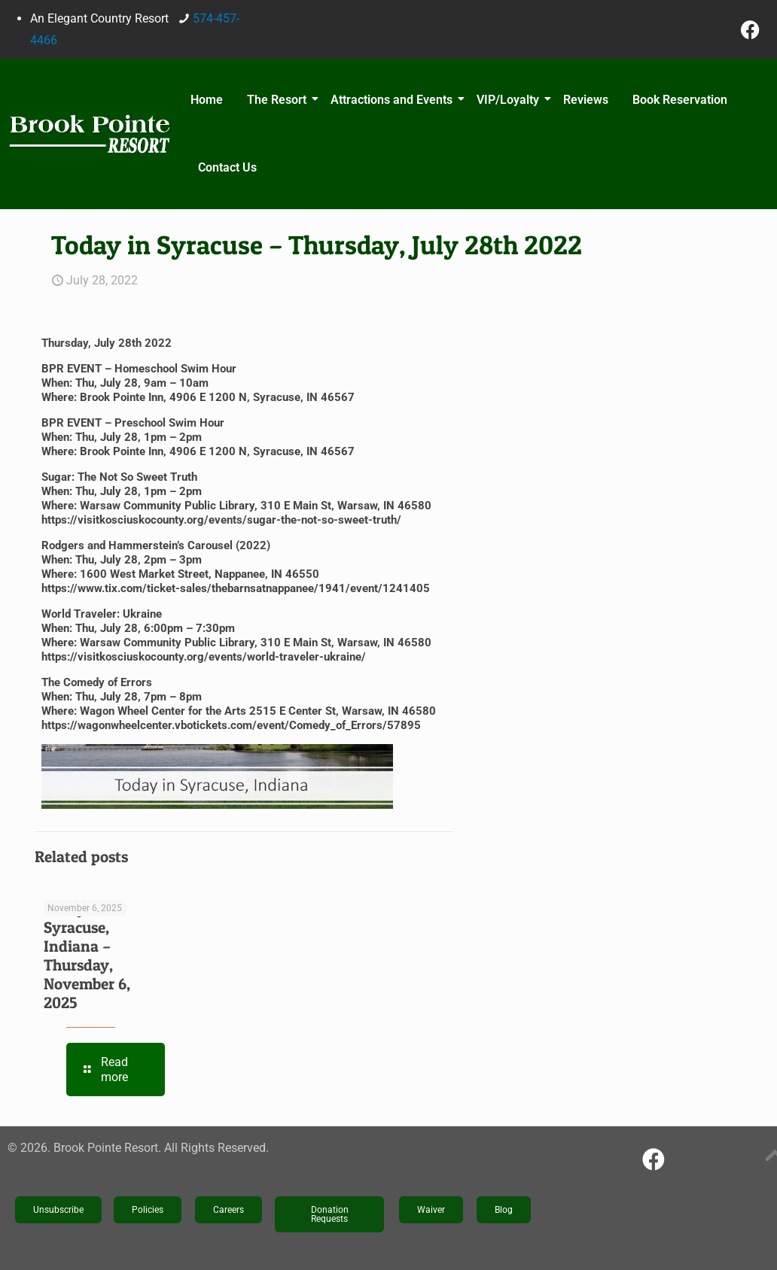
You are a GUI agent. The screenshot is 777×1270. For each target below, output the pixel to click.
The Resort (279, 100)
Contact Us (227, 167)
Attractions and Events (394, 100)
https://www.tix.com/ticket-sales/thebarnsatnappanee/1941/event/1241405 (235, 588)
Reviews (585, 100)
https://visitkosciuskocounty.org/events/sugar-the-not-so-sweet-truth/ (221, 520)
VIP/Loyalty (510, 100)
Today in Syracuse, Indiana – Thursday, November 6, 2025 (87, 955)
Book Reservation (679, 100)
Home (206, 100)
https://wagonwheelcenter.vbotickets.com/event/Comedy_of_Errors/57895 (231, 725)
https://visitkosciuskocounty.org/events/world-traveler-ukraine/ (203, 657)
